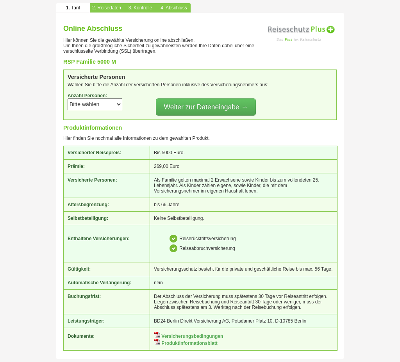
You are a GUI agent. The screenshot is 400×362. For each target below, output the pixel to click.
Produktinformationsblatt (186, 343)
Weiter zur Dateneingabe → (206, 107)
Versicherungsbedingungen (188, 336)
